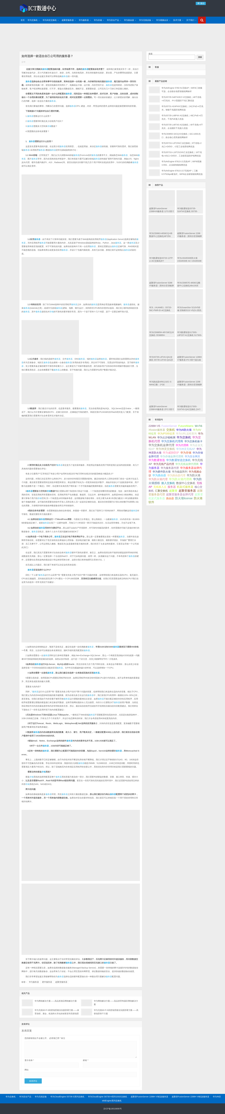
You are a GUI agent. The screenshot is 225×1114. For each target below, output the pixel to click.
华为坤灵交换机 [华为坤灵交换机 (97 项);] (165, 448)
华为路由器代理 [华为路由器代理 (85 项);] (176, 475)
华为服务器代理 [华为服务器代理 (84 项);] (170, 467)
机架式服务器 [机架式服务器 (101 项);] (185, 486)
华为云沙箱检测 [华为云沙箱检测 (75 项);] (166, 437)
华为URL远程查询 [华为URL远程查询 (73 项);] (186, 433)
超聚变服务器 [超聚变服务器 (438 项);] (187, 490)
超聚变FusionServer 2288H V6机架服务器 (190, 1096)
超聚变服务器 (68, 20)
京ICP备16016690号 (112, 1109)
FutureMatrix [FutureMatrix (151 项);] (186, 425)
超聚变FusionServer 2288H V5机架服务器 (149, 1096)
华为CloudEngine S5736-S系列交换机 (67, 1096)
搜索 (151, 54)
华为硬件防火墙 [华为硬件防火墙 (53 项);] (162, 471)
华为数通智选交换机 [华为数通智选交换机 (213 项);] (178, 460)
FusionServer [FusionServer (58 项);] (169, 426)
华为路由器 (129, 20)
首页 (23, 20)
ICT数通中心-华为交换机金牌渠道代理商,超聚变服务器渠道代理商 (38, 8)
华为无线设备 (145, 20)
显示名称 (29, 1060)
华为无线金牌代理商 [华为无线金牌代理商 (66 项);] (187, 463)
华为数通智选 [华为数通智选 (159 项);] (157, 460)
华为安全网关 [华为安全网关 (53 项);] (192, 456)
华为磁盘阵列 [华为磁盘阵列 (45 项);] (179, 471)
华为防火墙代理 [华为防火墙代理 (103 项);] (158, 479)
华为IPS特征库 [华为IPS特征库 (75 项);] (166, 433)
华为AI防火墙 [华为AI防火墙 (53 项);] (184, 429)
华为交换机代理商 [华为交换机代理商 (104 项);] (172, 441)
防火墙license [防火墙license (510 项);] (184, 498)
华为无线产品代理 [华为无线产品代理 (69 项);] (163, 463)
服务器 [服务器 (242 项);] (172, 486)
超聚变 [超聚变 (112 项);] (173, 490)
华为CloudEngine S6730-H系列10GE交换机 (107, 1096)
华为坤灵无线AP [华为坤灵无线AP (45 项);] (185, 449)
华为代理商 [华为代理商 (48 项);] (182, 445)
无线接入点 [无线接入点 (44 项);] (159, 486)
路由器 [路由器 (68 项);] (170, 498)
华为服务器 (84, 20)
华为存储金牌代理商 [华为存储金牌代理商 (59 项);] (171, 456)
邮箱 (85, 1060)
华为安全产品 (113, 20)
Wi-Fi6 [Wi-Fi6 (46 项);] (198, 426)
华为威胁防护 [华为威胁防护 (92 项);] (171, 452)
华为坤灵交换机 (50, 20)
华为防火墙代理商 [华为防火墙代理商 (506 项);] (180, 479)
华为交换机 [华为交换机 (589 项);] (184, 437)
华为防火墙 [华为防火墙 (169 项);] (193, 475)
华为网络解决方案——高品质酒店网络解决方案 (56, 1001)
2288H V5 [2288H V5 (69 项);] (154, 425)
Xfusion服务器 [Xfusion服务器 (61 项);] (157, 429)
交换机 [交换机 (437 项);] (170, 429)
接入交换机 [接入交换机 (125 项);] (168, 483)
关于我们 (190, 20)
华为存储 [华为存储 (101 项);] (185, 452)
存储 (49, 126)
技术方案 (177, 20)
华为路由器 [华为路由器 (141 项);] (159, 475)
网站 (27, 1070)
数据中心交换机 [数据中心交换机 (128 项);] (185, 483)
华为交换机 (33, 20)
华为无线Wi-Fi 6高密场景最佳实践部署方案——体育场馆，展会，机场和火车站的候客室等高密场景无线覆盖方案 (57, 1013)
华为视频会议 (162, 20)
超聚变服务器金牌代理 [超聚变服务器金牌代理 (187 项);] (179, 494)
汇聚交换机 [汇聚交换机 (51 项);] (161, 490)
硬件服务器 (47, 982)
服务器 (45, 69)
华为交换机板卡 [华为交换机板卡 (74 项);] (193, 441)
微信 (200, 3)
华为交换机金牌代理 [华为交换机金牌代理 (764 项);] (161, 445)
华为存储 (98, 20)
